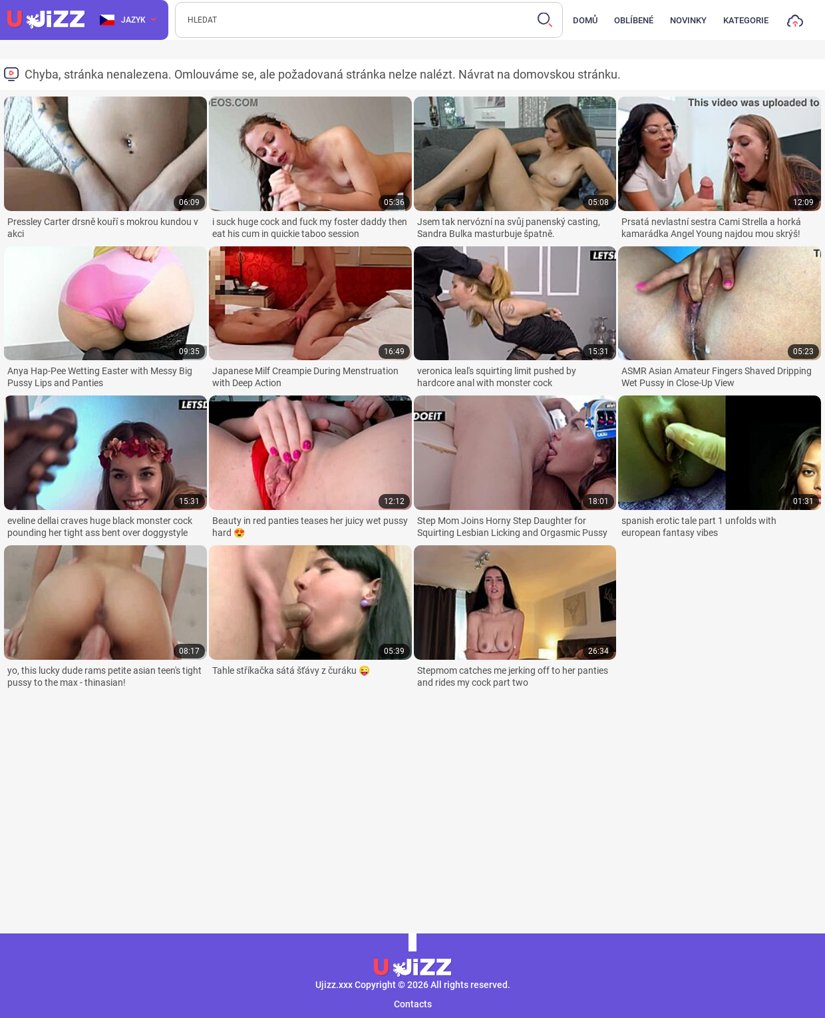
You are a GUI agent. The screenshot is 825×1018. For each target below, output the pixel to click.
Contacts (413, 1004)
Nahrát (795, 23)
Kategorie (745, 20)
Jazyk (123, 20)
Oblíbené (633, 20)
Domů (585, 20)
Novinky (688, 20)
